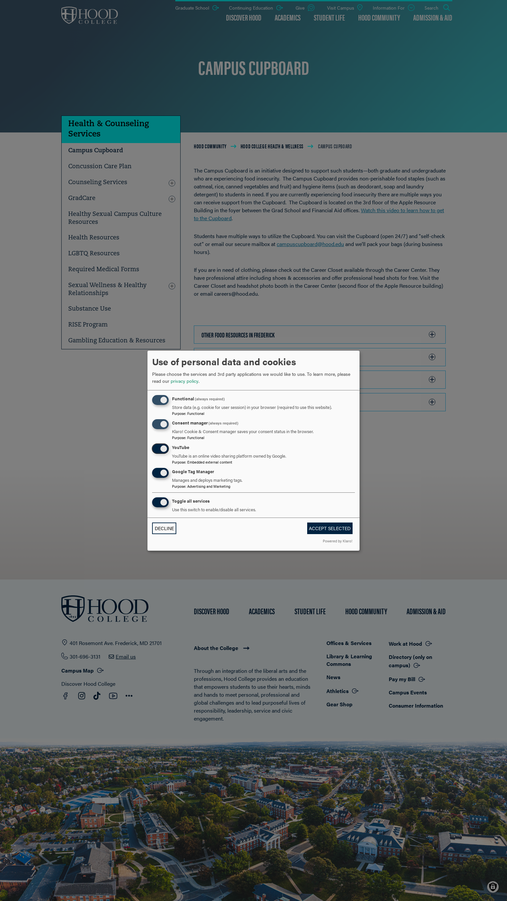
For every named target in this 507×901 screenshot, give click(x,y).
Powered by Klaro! (337, 540)
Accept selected (330, 528)
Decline (164, 528)
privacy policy (184, 380)
